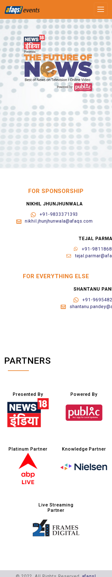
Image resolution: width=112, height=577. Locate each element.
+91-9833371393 (56, 214)
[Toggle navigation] (100, 9)
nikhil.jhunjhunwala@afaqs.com (57, 221)
